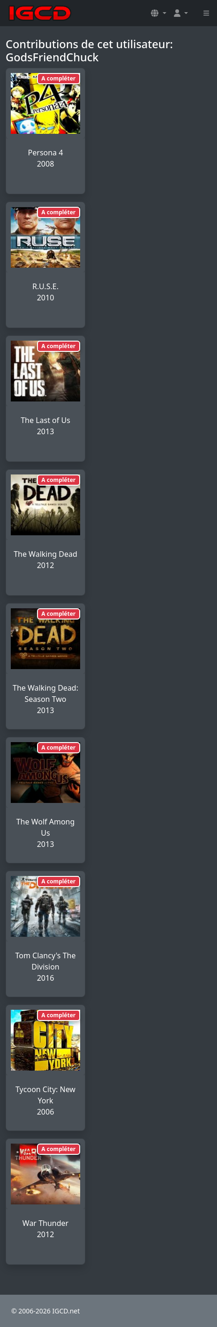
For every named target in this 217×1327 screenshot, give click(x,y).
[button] (158, 13)
